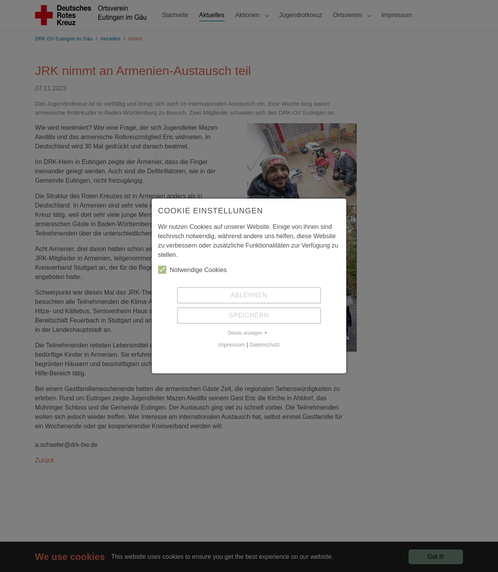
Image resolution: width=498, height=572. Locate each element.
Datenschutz (264, 345)
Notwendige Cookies (192, 269)
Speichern (249, 315)
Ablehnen (249, 295)
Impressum (231, 345)
